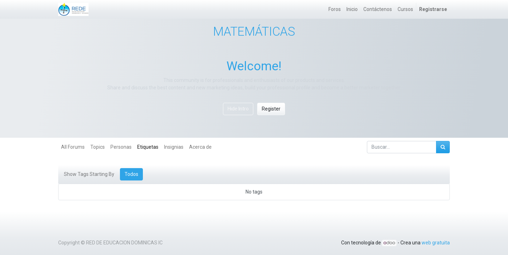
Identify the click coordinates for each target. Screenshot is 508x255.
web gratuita (436, 242)
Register (271, 109)
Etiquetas (147, 147)
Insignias (173, 147)
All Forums (73, 147)
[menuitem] (335, 9)
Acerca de (200, 147)
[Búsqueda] (443, 147)
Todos (131, 174)
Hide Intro (238, 109)
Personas (121, 147)
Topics (97, 147)
